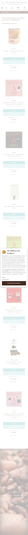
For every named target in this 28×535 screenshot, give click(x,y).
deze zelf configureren (10, 269)
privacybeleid (5, 270)
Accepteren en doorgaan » (14, 283)
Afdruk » (4, 277)
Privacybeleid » (5, 279)
